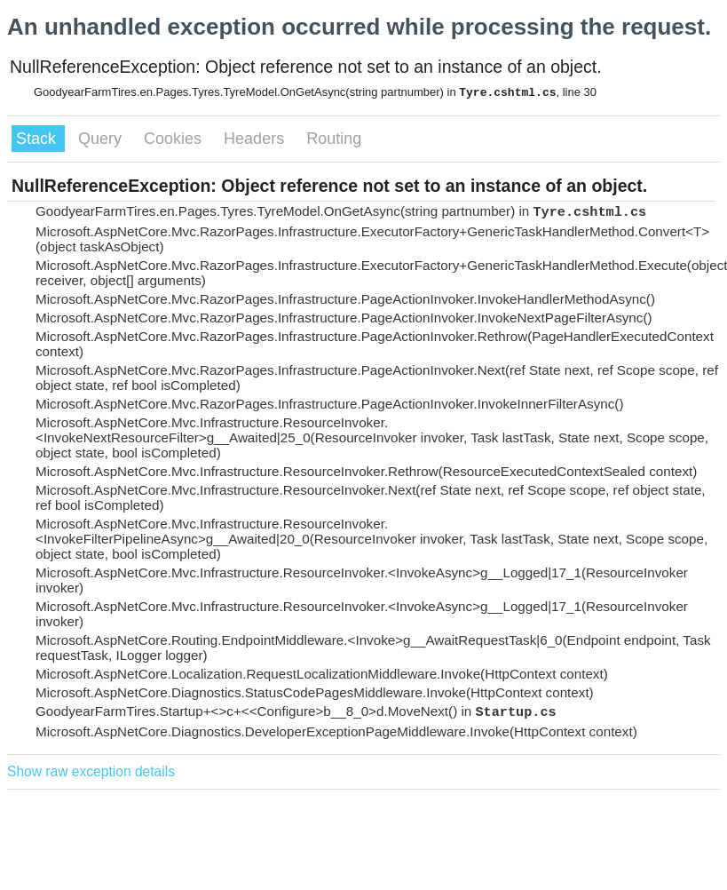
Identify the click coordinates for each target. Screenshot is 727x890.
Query (102, 138)
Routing (333, 138)
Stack (38, 138)
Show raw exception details (91, 771)
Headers (256, 138)
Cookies (175, 138)
